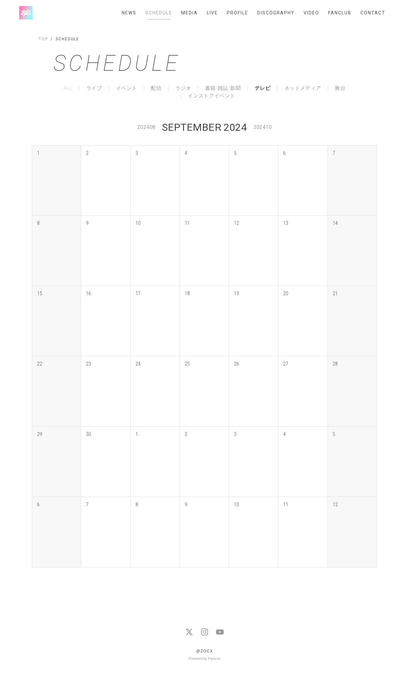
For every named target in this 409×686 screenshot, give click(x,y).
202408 (146, 127)
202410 (263, 127)
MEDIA (189, 12)
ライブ (94, 88)
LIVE (212, 12)
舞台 (340, 88)
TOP (43, 39)
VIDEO (311, 12)
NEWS (129, 12)
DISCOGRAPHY (276, 12)
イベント (126, 88)
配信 (156, 88)
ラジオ (183, 88)
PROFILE (237, 12)
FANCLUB (339, 12)
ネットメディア (302, 88)
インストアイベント (211, 96)
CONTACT (372, 12)
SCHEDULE (158, 12)
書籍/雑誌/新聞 (223, 88)
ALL (68, 88)
